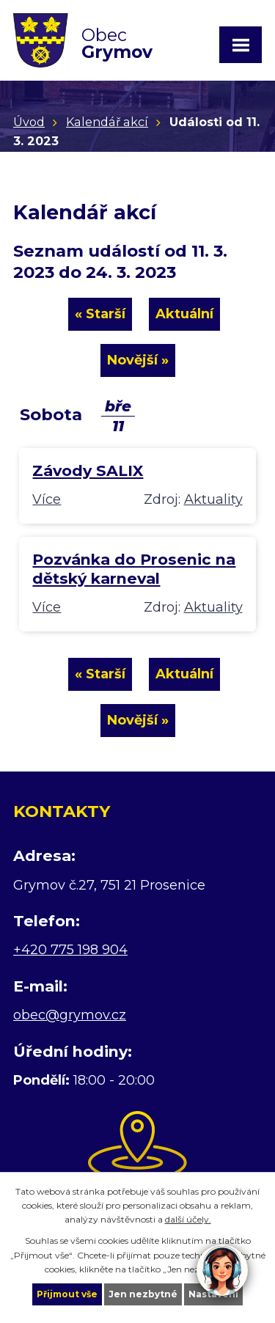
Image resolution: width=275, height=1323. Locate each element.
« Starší (100, 314)
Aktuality (213, 499)
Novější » (138, 360)
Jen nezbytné (143, 1294)
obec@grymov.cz (69, 1015)
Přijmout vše (67, 1294)
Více (46, 499)
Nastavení (213, 1294)
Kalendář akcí (107, 121)
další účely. (188, 1219)
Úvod (29, 121)
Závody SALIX (87, 470)
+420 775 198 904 (70, 950)
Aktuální (184, 314)
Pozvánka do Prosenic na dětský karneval (133, 568)
